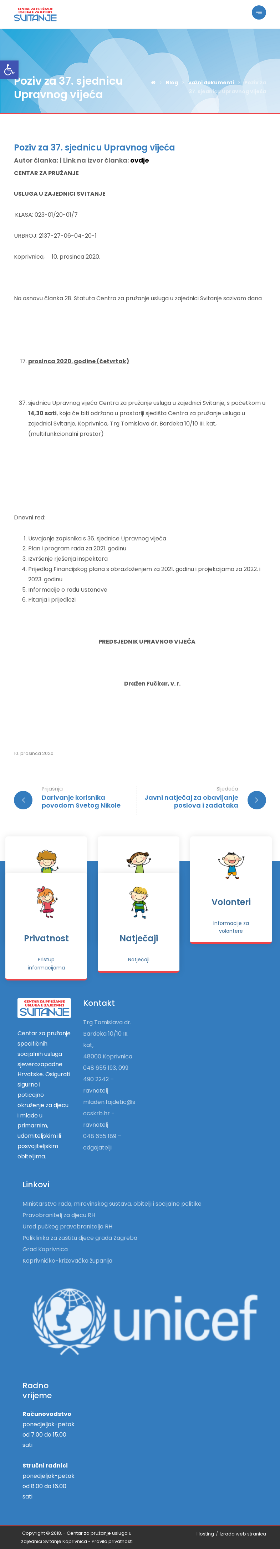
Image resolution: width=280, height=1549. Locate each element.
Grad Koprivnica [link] (45, 1249)
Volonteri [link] (231, 902)
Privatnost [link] (46, 938)
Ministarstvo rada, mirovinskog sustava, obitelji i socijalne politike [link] (112, 1204)
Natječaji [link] (138, 938)
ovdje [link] (139, 160)
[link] (9, 69)
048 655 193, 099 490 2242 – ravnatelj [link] (105, 1079)
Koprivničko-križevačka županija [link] (67, 1261)
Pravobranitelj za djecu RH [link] (58, 1215)
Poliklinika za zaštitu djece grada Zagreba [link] (79, 1238)
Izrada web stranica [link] (243, 1534)
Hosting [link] (205, 1534)
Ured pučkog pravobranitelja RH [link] (67, 1226)
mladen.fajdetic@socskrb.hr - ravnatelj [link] (109, 1113)
